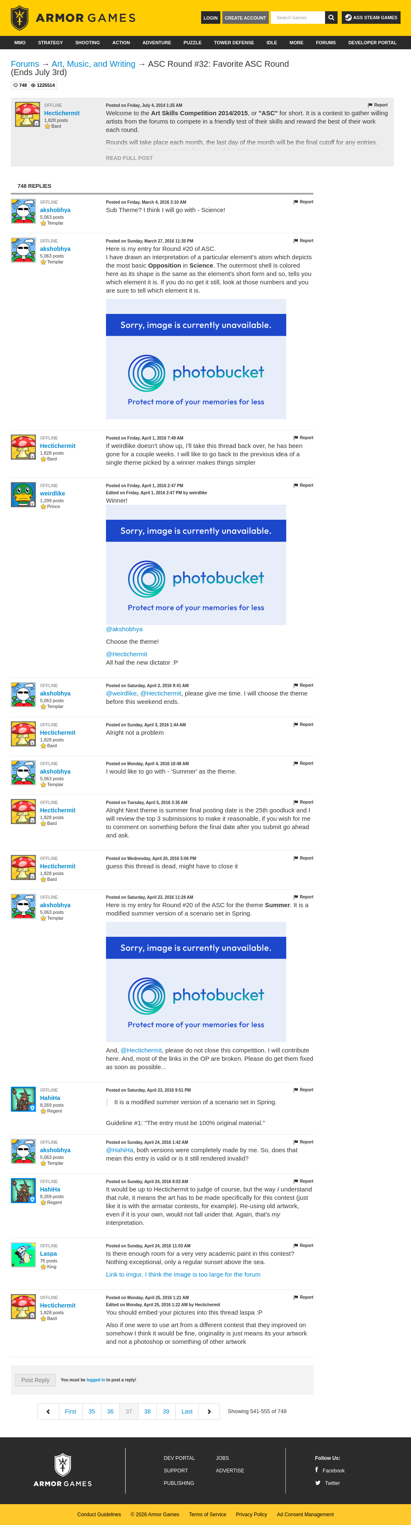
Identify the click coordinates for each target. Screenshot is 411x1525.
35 (91, 1411)
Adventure (156, 42)
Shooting (87, 42)
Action (121, 42)
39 (166, 1411)
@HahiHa (119, 1149)
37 (129, 1411)
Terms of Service (207, 1514)
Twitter (327, 1483)
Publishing (179, 1483)
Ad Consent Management (305, 1514)
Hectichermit (62, 113)
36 (110, 1411)
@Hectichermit (126, 654)
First (70, 1411)
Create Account (245, 17)
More (296, 42)
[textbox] (298, 17)
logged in (96, 1380)
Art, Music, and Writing (94, 63)
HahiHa (50, 1098)
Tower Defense (234, 42)
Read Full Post (129, 158)
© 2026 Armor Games (155, 1514)
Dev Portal (179, 1458)
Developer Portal (372, 42)
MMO (19, 42)
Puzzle (193, 42)
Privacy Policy (251, 1514)
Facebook (330, 1471)
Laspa (48, 1254)
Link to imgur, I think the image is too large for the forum (183, 1274)
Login (211, 17)
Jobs (222, 1458)
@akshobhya (124, 628)
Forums (326, 42)
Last (187, 1411)
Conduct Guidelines (99, 1514)
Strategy (50, 42)
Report (377, 105)
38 (147, 1411)
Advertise (230, 1471)
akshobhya (55, 210)
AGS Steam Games (371, 17)
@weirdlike (121, 693)
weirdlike (52, 493)
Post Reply (35, 1380)
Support (176, 1471)
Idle (272, 42)
